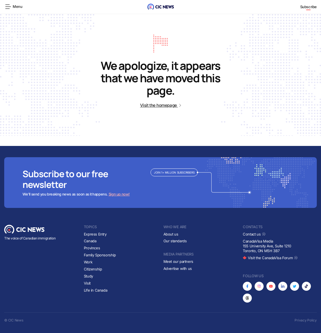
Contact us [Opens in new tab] (254, 234)
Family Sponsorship (100, 255)
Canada (90, 241)
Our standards (175, 241)
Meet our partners (178, 261)
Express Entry (95, 234)
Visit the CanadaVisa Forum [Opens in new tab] (270, 258)
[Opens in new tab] (247, 286)
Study (88, 276)
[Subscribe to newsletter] (160, 182)
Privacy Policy (306, 320)
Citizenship (93, 269)
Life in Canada (95, 290)
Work (88, 262)
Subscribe (308, 7)
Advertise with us (177, 268)
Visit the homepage (160, 105)
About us (170, 234)
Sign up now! (119, 194)
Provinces (92, 248)
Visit (87, 283)
